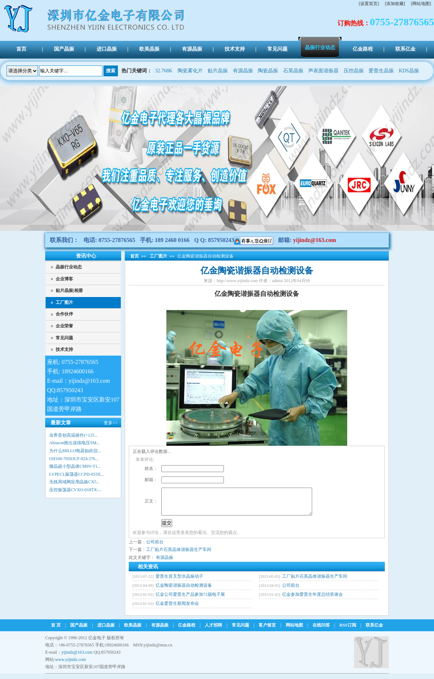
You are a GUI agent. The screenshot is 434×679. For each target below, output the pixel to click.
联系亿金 (374, 630)
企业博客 (64, 278)
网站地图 (294, 630)
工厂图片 (64, 302)
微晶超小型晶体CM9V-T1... (75, 466)
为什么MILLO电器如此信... (75, 450)
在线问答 (321, 630)
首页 (134, 256)
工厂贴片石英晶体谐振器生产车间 (178, 554)
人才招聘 (213, 630)
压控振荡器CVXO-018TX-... (75, 489)
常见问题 (64, 337)
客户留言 (267, 630)
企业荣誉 (64, 325)
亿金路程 (186, 630)
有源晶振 (243, 70)
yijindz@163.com (314, 240)
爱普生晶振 (381, 70)
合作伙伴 (64, 314)
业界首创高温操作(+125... (73, 435)
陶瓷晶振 (268, 70)
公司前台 (154, 547)
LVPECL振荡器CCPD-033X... (76, 474)
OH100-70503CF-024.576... (73, 458)
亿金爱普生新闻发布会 (177, 608)
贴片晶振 (218, 70)
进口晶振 (106, 630)
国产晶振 (79, 630)
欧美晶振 (132, 630)
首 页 (56, 630)
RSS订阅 (348, 630)
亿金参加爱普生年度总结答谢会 (312, 599)
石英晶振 (293, 70)
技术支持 (64, 349)
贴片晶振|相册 (69, 290)
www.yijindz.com (70, 664)
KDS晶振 (409, 70)
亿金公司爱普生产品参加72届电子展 (190, 599)
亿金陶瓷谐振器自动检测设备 (184, 590)
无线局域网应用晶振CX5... (74, 481)
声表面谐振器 (323, 70)
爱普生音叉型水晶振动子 (179, 581)
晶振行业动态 (69, 267)
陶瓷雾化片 (190, 70)
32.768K (164, 70)
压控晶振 (354, 70)
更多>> (111, 422)
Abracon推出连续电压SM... (74, 442)
